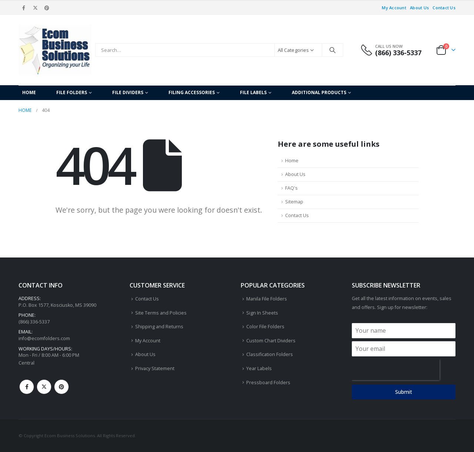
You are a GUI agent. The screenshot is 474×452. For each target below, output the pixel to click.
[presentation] (396, 369)
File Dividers (127, 92)
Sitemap (294, 202)
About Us (419, 7)
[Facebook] (24, 8)
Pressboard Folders (268, 382)
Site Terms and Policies (161, 313)
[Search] (332, 50)
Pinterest (61, 386)
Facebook (26, 386)
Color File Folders (265, 326)
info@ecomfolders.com (44, 338)
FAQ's (291, 188)
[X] (35, 8)
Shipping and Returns (159, 326)
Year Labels (259, 368)
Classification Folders (269, 354)
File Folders (71, 92)
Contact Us (444, 7)
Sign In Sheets (262, 313)
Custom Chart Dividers (271, 341)
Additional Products (319, 92)
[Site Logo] (55, 50)
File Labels (253, 92)
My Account (394, 7)
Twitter (44, 386)
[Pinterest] (47, 8)
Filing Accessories (191, 92)
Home (29, 92)
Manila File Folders (266, 299)
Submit (403, 391)
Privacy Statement (154, 368)
